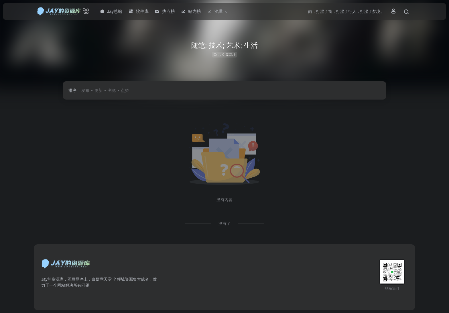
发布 (85, 90)
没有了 (224, 223)
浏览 (112, 90)
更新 (98, 90)
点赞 (125, 90)
